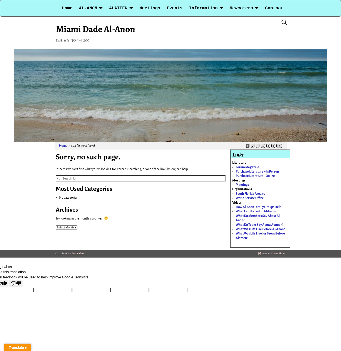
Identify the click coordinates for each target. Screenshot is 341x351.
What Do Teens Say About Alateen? (259, 224)
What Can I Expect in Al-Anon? (256, 211)
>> (279, 145)
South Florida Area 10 (250, 193)
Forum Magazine (247, 167)
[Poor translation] (16, 283)
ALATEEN (118, 8)
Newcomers (241, 8)
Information (203, 8)
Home (67, 8)
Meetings (149, 8)
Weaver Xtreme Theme (274, 253)
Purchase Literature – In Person (257, 171)
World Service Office (250, 198)
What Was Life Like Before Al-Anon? (260, 229)
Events (174, 8)
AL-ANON (88, 8)
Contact (274, 8)
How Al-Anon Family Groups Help (258, 207)
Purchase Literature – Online (255, 176)
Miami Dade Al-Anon (95, 29)
